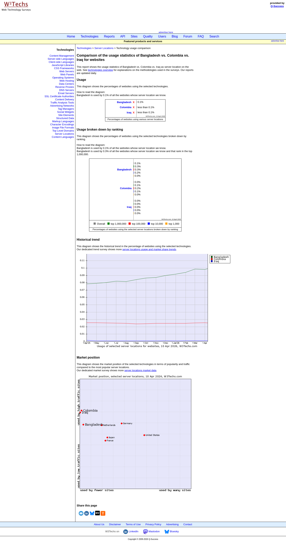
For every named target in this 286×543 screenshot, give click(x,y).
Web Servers (66, 71)
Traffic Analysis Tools (62, 102)
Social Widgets (65, 111)
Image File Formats (63, 127)
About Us (99, 524)
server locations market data (140, 370)
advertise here (166, 32)
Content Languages (63, 136)
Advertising (172, 524)
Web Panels (67, 74)
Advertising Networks (62, 105)
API (122, 36)
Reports (109, 36)
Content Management (61, 55)
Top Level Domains (63, 130)
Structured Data (65, 118)
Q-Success (277, 6)
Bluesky (171, 531)
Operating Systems (63, 77)
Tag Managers (66, 108)
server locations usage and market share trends (149, 249)
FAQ (201, 36)
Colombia (125, 107)
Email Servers (66, 93)
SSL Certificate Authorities (59, 96)
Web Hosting (66, 80)
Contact (187, 524)
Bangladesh (124, 102)
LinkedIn (130, 531)
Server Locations (64, 133)
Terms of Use (133, 524)
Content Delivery (64, 99)
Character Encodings (62, 124)
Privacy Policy (153, 524)
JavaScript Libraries (63, 65)
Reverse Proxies (64, 86)
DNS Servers (66, 90)
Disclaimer (115, 524)
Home (71, 36)
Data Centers (66, 83)
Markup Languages (63, 121)
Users (162, 36)
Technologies (89, 36)
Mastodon (151, 531)
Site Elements (66, 115)
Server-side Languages (61, 58)
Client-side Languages (61, 62)
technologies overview (100, 70)
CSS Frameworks (64, 68)
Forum (187, 36)
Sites (134, 36)
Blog (175, 36)
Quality (148, 36)
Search (214, 36)
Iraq (129, 112)
